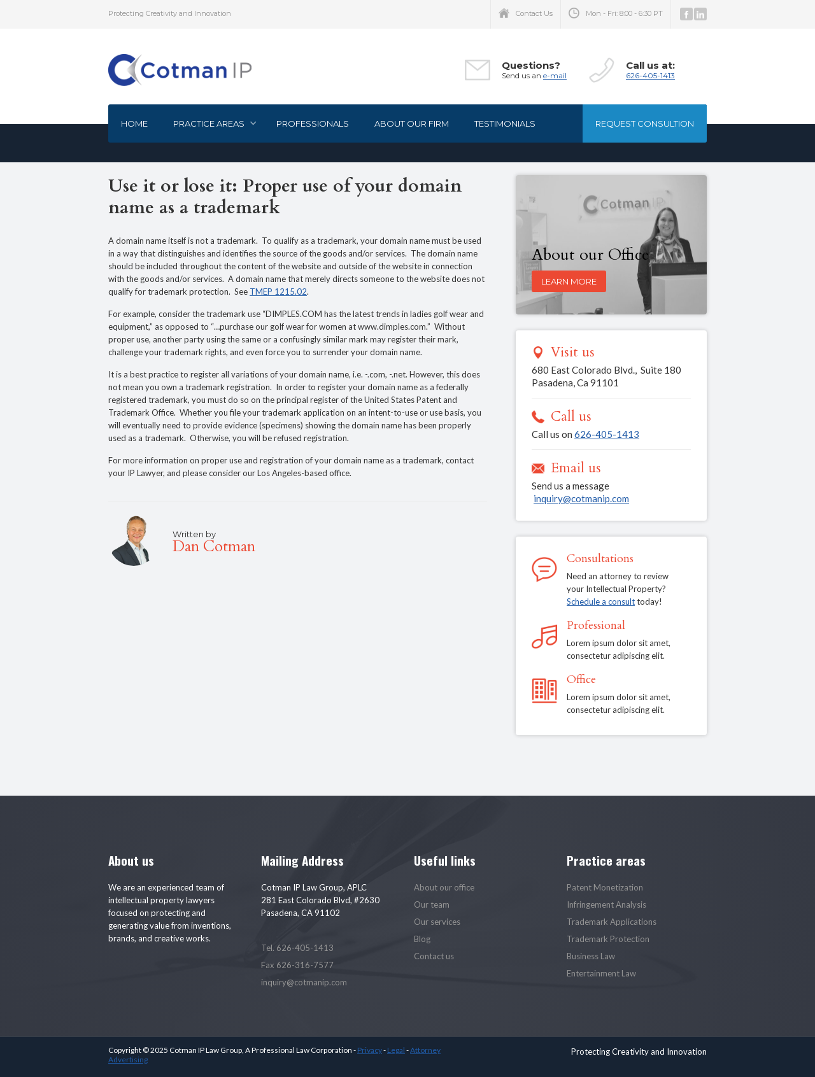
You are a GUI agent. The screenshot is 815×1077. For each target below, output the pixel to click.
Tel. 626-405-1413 (297, 948)
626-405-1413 (650, 75)
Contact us (434, 956)
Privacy (369, 1050)
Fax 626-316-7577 (297, 965)
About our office (444, 887)
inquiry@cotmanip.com (581, 498)
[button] (212, 123)
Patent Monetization (605, 887)
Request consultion (644, 123)
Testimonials (504, 123)
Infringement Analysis (606, 904)
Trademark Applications (611, 922)
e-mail (555, 75)
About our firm (411, 123)
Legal (396, 1050)
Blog (422, 939)
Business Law (591, 956)
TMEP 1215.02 (278, 291)
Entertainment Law (601, 973)
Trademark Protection (608, 939)
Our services (437, 922)
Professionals (312, 123)
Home (134, 123)
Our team (432, 904)
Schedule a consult (601, 601)
